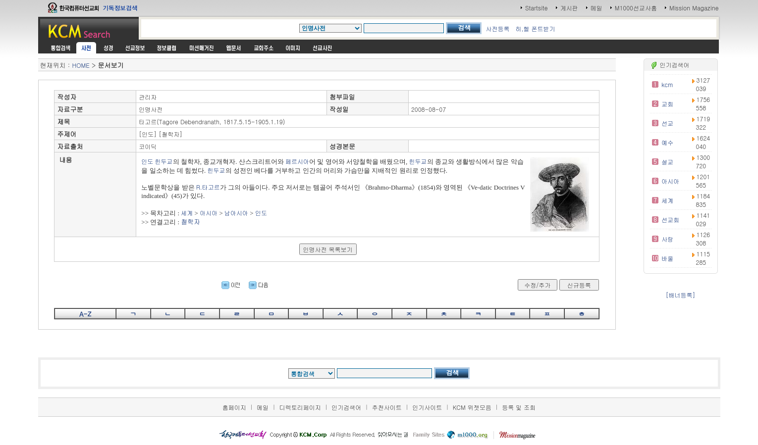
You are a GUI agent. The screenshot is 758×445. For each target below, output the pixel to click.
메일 (596, 7)
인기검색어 (346, 407)
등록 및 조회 (519, 407)
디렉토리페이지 (300, 407)
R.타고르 (208, 187)
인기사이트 (427, 407)
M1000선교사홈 (636, 7)
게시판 (569, 7)
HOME (81, 65)
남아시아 (236, 212)
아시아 (208, 212)
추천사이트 (387, 407)
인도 (147, 161)
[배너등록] (681, 295)
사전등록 (497, 28)
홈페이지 (234, 407)
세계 (187, 212)
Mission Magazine (694, 7)
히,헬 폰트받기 (535, 28)
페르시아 (297, 161)
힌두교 (164, 161)
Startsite (536, 7)
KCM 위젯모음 (472, 407)
